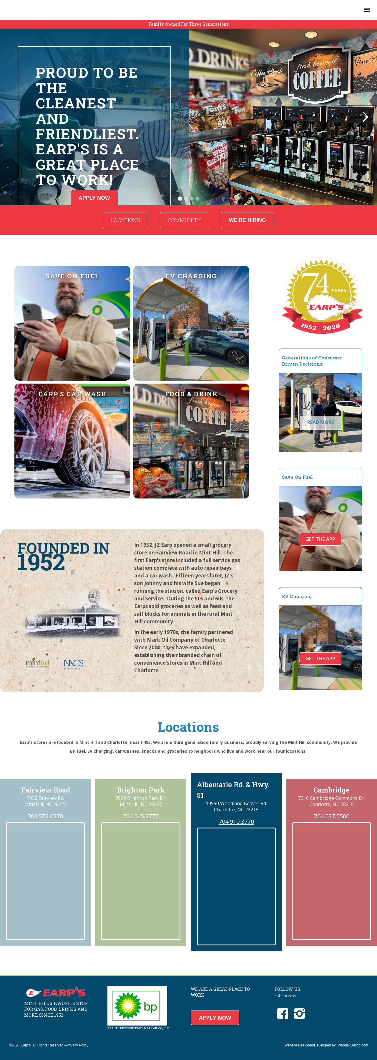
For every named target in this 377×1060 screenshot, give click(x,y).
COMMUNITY (184, 220)
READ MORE (320, 422)
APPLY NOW (215, 1017)
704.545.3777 (140, 816)
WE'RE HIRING (247, 220)
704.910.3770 (236, 822)
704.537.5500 (331, 816)
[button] (367, 10)
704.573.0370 (45, 816)
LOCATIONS (125, 220)
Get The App (320, 539)
